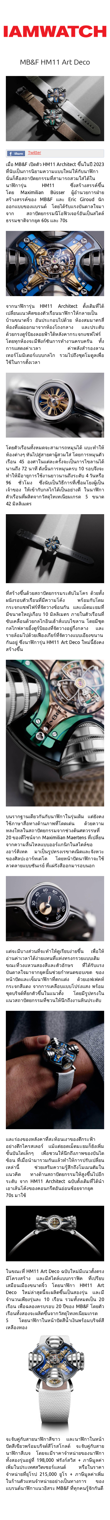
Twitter (34, 152)
